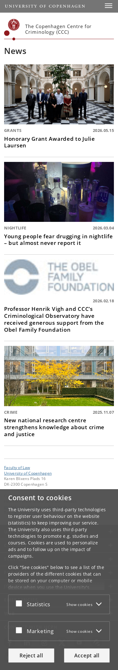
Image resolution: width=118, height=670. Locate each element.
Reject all (31, 655)
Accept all (86, 655)
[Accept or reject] (20, 603)
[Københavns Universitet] (12, 29)
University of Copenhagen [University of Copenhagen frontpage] (28, 473)
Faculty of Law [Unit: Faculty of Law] (17, 467)
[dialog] (59, 579)
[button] (108, 6)
